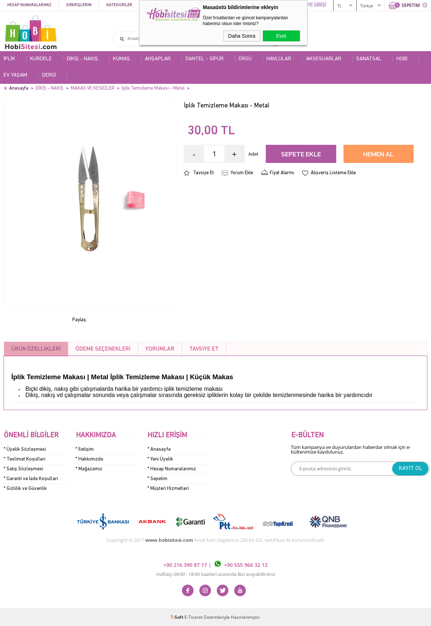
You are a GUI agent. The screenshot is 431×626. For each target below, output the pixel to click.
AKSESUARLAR (323, 59)
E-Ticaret (193, 617)
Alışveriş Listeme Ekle (333, 173)
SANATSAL (369, 59)
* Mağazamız (89, 468)
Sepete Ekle (301, 154)
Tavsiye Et (203, 173)
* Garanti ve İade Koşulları (31, 478)
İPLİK (9, 59)
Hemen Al (378, 154)
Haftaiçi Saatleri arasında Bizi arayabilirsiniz (215, 573)
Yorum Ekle (242, 173)
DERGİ (49, 75)
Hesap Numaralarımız (29, 5)
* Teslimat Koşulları (24, 459)
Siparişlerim (79, 5)
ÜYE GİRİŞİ (315, 5)
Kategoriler (119, 5)
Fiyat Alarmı (282, 173)
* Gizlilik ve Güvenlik (25, 488)
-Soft (177, 617)
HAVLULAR (279, 59)
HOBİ (402, 59)
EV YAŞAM (15, 75)
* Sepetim (157, 478)
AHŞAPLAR (158, 59)
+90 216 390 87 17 (185, 564)
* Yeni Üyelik (160, 459)
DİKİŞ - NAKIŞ (82, 59)
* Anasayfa (159, 449)
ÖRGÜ (245, 59)
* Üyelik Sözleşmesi (25, 449)
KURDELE (41, 59)
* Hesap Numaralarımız (171, 468)
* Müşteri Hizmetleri (168, 488)
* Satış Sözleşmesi (23, 468)
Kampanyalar (160, 5)
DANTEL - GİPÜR (205, 59)
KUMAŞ (121, 59)
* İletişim (85, 449)
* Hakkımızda (89, 459)
